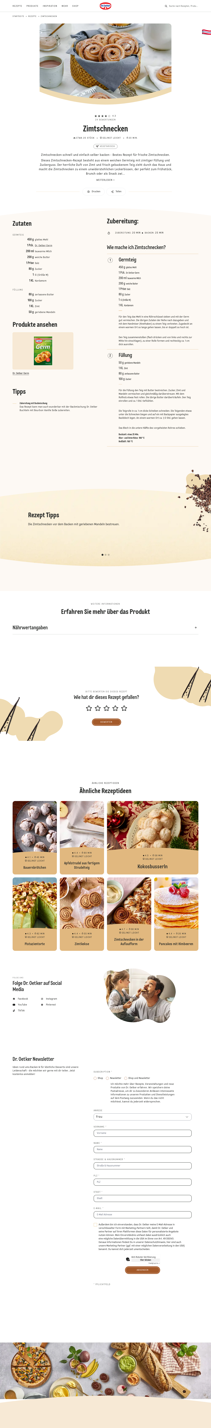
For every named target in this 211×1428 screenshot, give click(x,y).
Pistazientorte (35, 914)
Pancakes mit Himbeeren (176, 914)
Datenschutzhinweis (155, 1242)
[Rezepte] (20, 6)
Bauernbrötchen (35, 837)
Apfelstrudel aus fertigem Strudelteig (82, 837)
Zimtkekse (82, 914)
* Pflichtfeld (102, 1284)
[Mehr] (67, 6)
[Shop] (77, 6)
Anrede (98, 1111)
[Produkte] (35, 6)
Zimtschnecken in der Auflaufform (129, 914)
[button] (105, 111)
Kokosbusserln (152, 837)
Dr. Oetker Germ (43, 246)
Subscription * (103, 1072)
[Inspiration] (52, 6)
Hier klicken (145, 1260)
